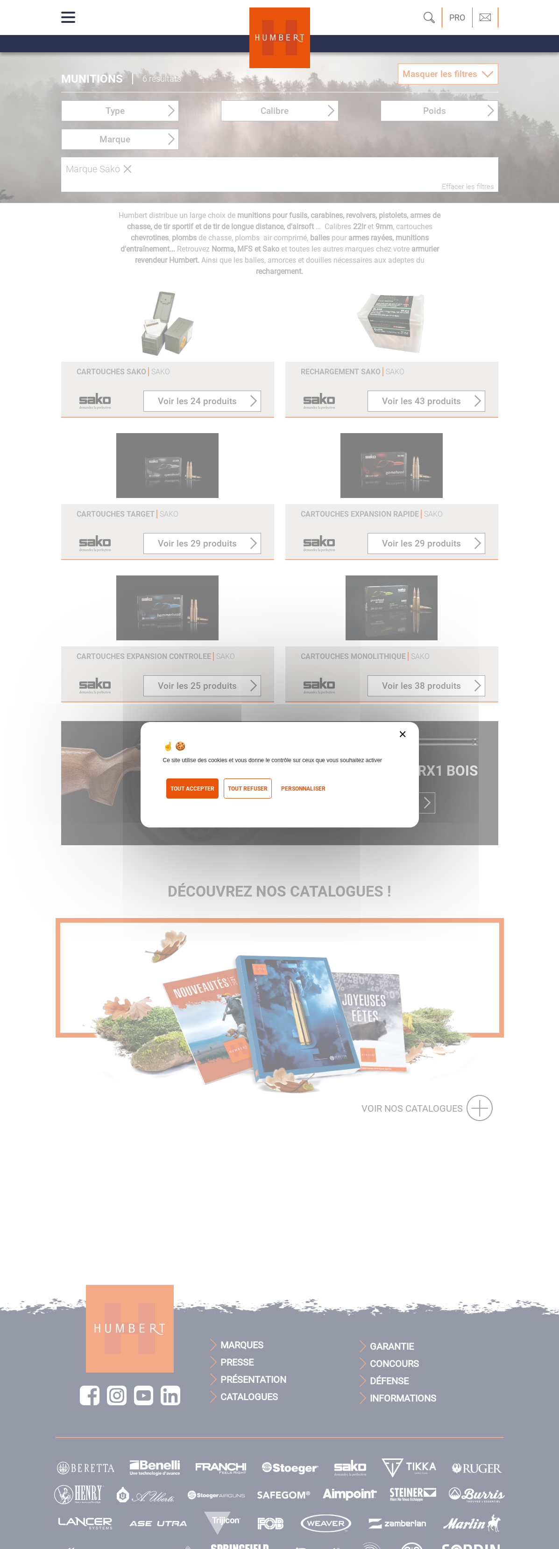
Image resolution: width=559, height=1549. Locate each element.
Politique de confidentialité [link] (206, 804)
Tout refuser (248, 788)
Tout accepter (192, 788)
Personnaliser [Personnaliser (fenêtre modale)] (303, 788)
